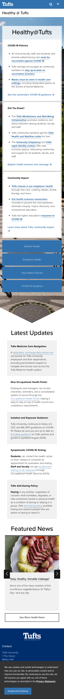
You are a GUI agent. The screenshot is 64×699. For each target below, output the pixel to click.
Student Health (32, 246)
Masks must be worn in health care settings (31, 81)
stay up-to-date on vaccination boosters (28, 72)
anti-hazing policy (33, 506)
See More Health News (32, 617)
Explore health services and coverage (28, 164)
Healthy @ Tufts (15, 13)
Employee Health (32, 259)
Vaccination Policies (32, 273)
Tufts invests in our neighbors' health (32, 186)
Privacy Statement (45, 681)
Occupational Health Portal (25, 398)
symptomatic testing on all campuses (31, 468)
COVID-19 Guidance (32, 286)
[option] (32, 573)
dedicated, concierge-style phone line (33, 352)
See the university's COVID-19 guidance (29, 94)
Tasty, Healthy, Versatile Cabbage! (29, 579)
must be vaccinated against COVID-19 (31, 59)
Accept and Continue (18, 691)
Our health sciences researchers (29, 199)
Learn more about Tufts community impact (31, 227)
